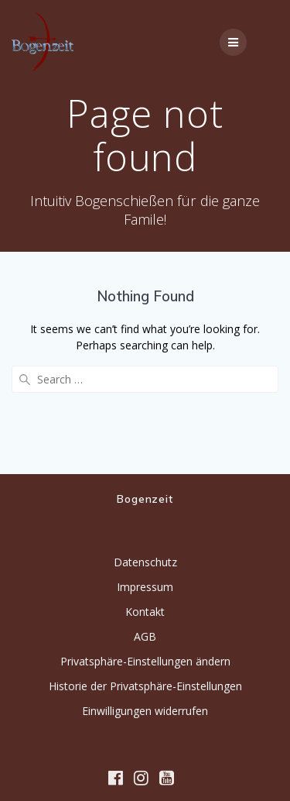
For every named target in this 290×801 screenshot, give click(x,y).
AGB (145, 636)
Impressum (145, 586)
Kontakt (145, 611)
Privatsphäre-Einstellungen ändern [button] (145, 661)
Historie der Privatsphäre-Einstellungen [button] (145, 686)
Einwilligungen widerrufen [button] (145, 710)
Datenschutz (145, 562)
